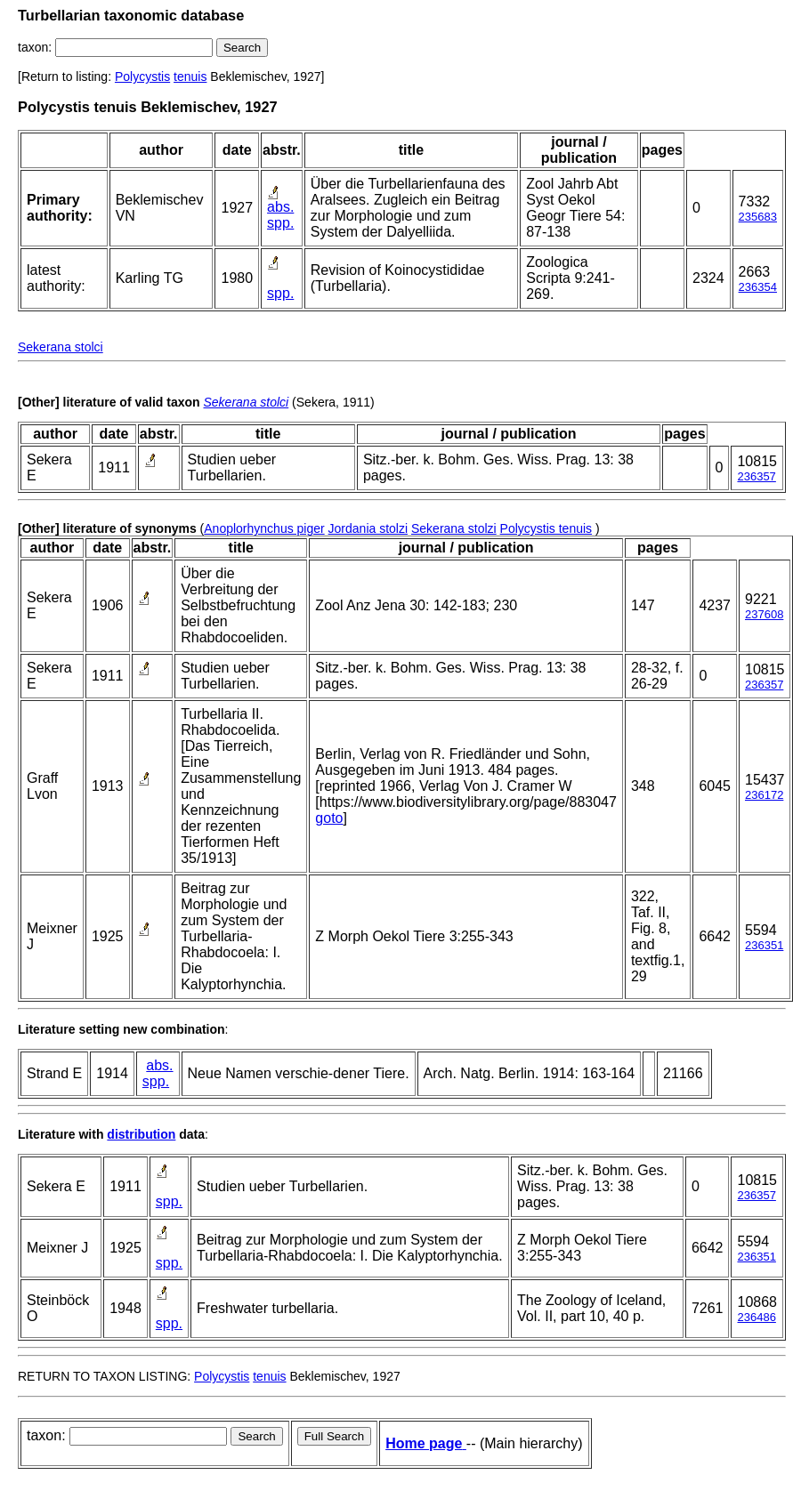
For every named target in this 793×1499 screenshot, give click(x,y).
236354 (758, 287)
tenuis (190, 76)
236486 (756, 1317)
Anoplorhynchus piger (264, 528)
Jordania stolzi (368, 528)
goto (329, 818)
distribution (141, 1134)
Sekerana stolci (60, 347)
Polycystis (142, 76)
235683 (758, 216)
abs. (280, 206)
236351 (764, 945)
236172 (764, 795)
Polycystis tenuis (546, 528)
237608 (764, 614)
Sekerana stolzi (454, 528)
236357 (756, 476)
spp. (280, 222)
